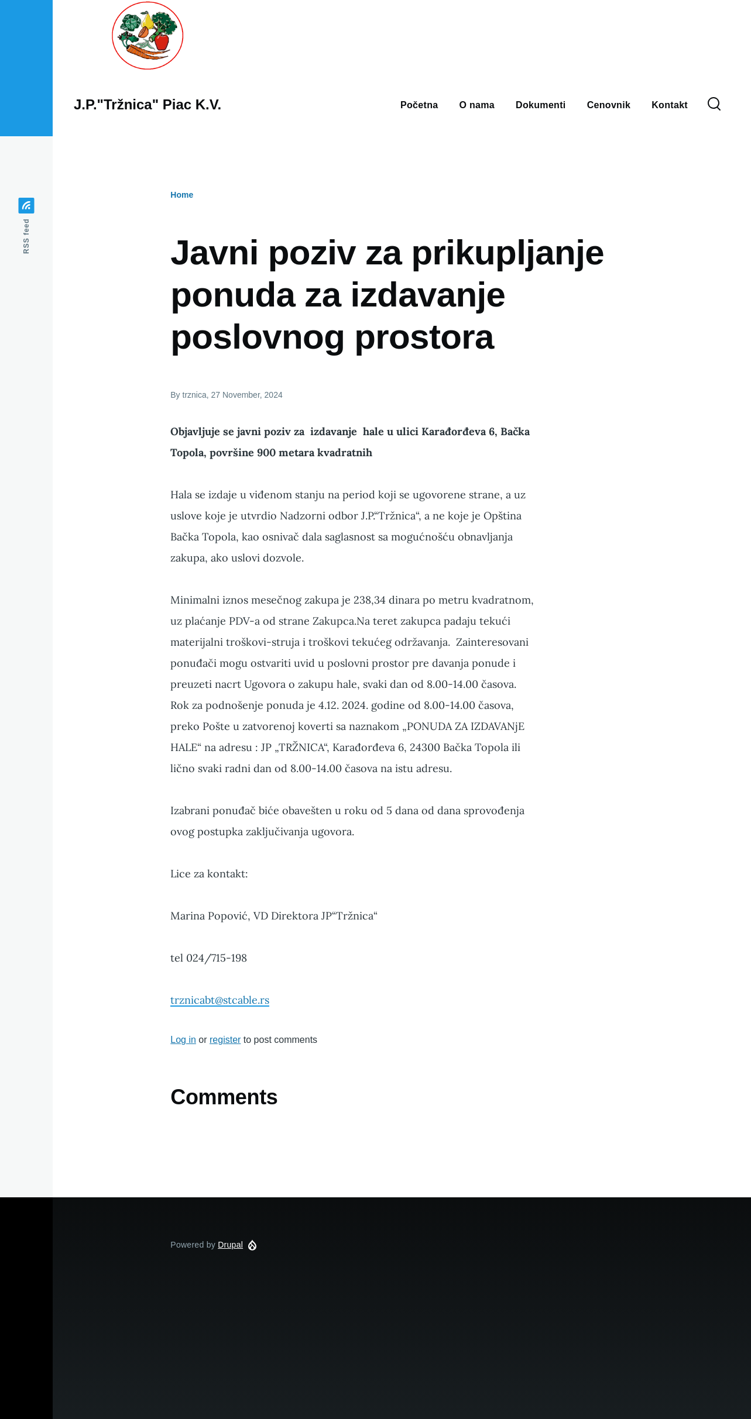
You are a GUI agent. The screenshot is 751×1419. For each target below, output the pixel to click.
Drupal (230, 1244)
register (225, 1040)
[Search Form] (714, 104)
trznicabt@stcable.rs (219, 1000)
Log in (183, 1040)
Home (181, 194)
